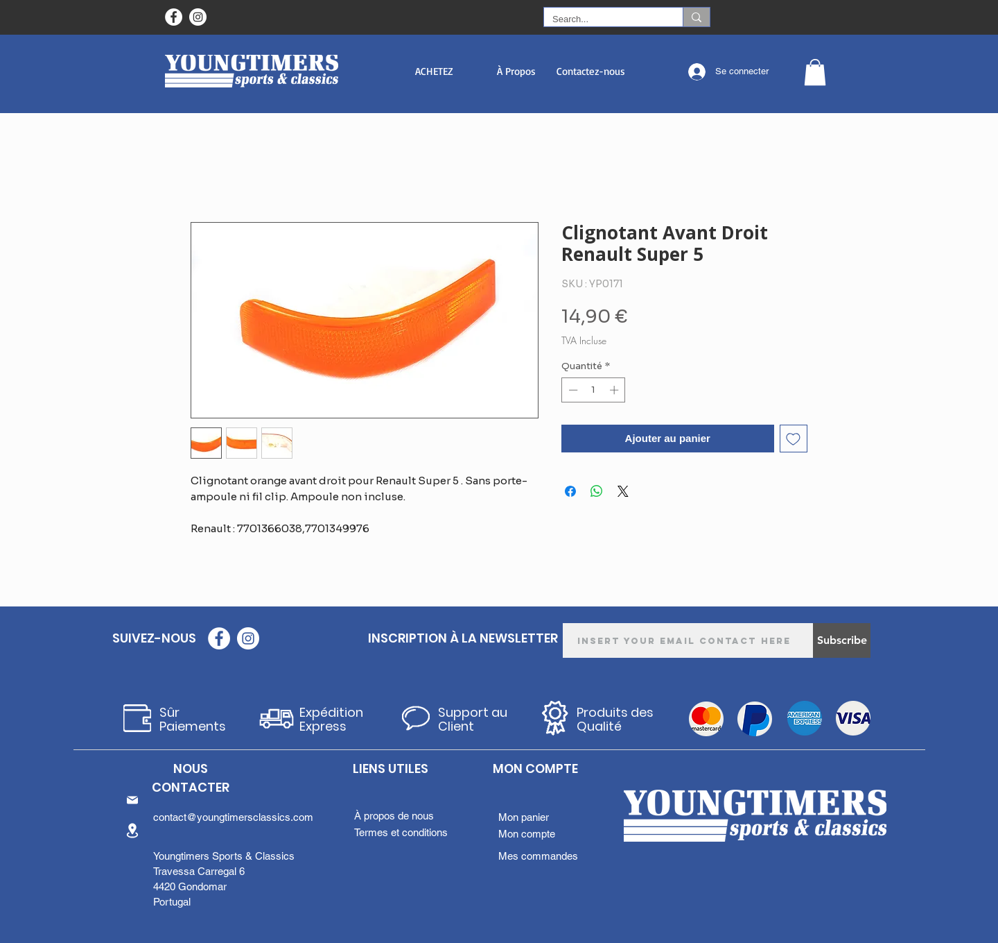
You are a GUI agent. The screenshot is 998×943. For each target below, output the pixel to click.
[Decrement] (571, 390)
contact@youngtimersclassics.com (233, 817)
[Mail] (132, 800)
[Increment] (615, 390)
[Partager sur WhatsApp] (596, 491)
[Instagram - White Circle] (198, 17)
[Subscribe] (841, 640)
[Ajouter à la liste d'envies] (794, 439)
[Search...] (603, 19)
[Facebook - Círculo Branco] (173, 17)
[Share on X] (623, 491)
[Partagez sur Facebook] (570, 491)
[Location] (132, 830)
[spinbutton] (593, 390)
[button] (434, 71)
